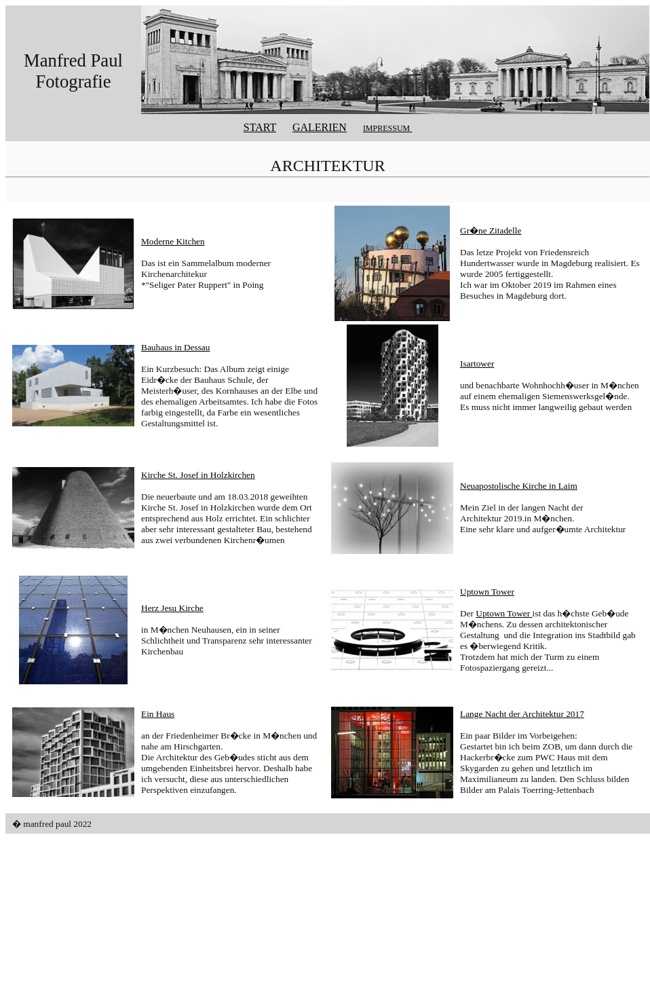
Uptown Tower (487, 592)
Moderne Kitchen (173, 241)
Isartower (477, 363)
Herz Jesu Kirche (172, 608)
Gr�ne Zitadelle (490, 230)
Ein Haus (157, 714)
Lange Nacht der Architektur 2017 (522, 714)
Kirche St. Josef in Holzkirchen (198, 475)
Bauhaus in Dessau (175, 347)
